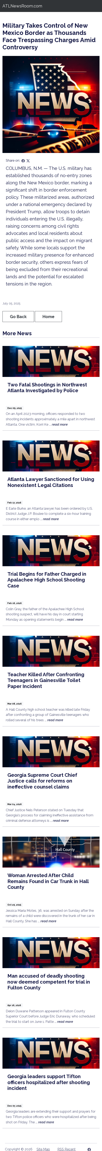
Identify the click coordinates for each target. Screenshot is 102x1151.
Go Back (18, 316)
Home (49, 316)
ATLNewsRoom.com (22, 6)
